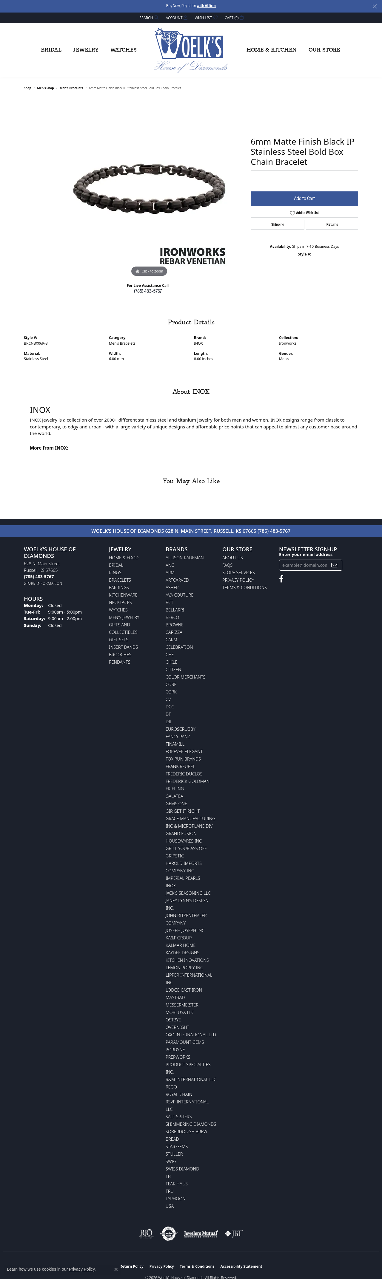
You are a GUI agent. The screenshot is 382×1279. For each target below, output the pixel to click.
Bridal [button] (51, 50)
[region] (149, 188)
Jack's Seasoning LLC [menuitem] (188, 893)
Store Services (238, 572)
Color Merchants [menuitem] (185, 677)
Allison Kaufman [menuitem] (185, 557)
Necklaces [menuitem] (120, 602)
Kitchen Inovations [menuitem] (187, 960)
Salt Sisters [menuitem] (179, 1116)
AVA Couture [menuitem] (179, 595)
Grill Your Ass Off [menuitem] (186, 848)
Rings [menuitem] (115, 572)
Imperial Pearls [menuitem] (183, 878)
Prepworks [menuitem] (178, 1057)
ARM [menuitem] (170, 572)
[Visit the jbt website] (234, 1233)
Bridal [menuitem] (116, 565)
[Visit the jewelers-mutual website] (201, 1233)
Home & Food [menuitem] (123, 557)
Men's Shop (45, 88)
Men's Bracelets (71, 88)
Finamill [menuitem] (175, 744)
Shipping (277, 225)
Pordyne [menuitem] (175, 1049)
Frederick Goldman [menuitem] (188, 781)
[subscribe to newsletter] (334, 565)
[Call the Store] (39, 576)
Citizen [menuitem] (173, 669)
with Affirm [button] (206, 6)
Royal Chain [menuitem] (179, 1094)
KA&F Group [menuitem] (179, 938)
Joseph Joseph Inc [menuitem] (185, 930)
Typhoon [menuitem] (176, 1198)
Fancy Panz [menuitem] (178, 736)
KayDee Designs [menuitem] (182, 953)
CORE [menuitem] (171, 684)
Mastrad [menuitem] (175, 997)
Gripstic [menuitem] (175, 856)
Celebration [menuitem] (179, 647)
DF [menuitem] (168, 714)
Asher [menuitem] (172, 587)
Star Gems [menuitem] (177, 1146)
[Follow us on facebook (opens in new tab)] (281, 579)
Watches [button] (123, 50)
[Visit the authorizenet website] (169, 1233)
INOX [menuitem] (171, 885)
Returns (332, 225)
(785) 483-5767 (148, 291)
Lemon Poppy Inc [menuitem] (184, 967)
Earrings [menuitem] (119, 587)
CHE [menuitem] (170, 654)
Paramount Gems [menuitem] (185, 1042)
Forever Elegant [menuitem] (184, 751)
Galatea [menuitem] (174, 796)
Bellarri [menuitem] (175, 610)
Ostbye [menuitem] (173, 1020)
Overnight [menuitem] (177, 1027)
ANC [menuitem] (170, 565)
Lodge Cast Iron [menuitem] (184, 990)
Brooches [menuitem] (120, 654)
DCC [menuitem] (170, 707)
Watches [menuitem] (118, 610)
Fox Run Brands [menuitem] (183, 759)
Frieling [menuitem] (175, 789)
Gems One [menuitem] (176, 803)
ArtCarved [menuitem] (177, 580)
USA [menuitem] (170, 1206)
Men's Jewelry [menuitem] (124, 617)
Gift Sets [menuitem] (118, 639)
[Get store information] (43, 583)
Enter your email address (305, 554)
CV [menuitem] (168, 699)
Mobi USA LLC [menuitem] (180, 1012)
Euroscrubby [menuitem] (180, 729)
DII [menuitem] (168, 721)
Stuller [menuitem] (174, 1154)
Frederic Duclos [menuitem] (184, 774)
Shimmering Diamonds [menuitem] (191, 1124)
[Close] (374, 6)
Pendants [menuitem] (119, 662)
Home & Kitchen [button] (272, 50)
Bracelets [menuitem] (120, 580)
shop (27, 88)
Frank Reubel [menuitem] (180, 766)
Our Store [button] (324, 50)
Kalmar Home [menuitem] (180, 945)
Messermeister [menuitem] (182, 1005)
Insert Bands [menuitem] (123, 647)
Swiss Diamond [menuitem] (182, 1169)
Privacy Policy (238, 580)
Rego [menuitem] (171, 1087)
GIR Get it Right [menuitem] (183, 811)
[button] (148, 18)
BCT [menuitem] (169, 602)
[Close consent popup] (116, 1269)
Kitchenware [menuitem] (123, 595)
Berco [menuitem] (172, 617)
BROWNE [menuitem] (175, 625)
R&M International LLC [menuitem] (191, 1079)
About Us (232, 557)
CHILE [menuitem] (171, 662)
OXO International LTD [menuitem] (191, 1035)
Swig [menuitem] (171, 1161)
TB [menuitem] (168, 1176)
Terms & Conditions (244, 587)
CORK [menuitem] (171, 692)
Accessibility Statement (241, 1266)
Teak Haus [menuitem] (177, 1184)
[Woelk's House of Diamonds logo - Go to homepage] (191, 50)
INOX (198, 343)
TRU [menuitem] (170, 1191)
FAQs (227, 565)
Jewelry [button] (86, 50)
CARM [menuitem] (171, 639)
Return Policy (132, 1266)
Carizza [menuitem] (174, 632)
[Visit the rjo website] (146, 1233)
